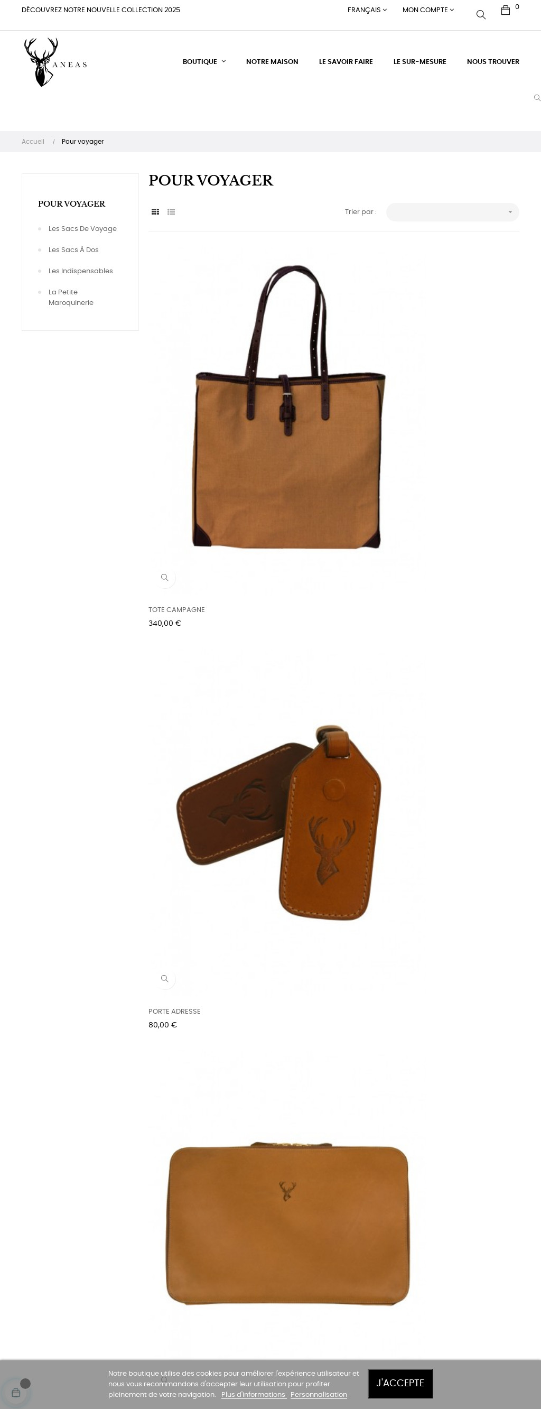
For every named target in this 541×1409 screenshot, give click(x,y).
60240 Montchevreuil (151, 1222)
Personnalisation (319, 1395)
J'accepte (400, 1383)
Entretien (211, 1193)
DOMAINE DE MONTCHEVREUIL (144, 1198)
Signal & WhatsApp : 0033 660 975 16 (150, 1325)
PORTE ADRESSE (301, 400)
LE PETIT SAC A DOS (433, 802)
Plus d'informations (254, 1395)
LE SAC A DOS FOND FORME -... (325, 1003)
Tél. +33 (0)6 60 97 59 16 (147, 1266)
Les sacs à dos (74, 240)
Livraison (211, 1212)
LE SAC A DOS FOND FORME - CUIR (458, 1003)
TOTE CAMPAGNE (176, 400)
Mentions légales (224, 1279)
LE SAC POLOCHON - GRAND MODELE (321, 803)
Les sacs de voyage (83, 219)
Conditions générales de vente (229, 1236)
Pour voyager (71, 194)
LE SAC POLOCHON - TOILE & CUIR (203, 802)
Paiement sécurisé (227, 1260)
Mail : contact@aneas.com (152, 1295)
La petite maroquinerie (71, 288)
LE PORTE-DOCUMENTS (440, 400)
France (128, 1241)
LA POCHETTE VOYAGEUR (189, 601)
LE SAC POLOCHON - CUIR (444, 601)
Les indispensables (81, 261)
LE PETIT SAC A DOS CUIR (188, 1003)
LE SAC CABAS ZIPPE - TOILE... (323, 601)
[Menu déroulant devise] (367, 10)
